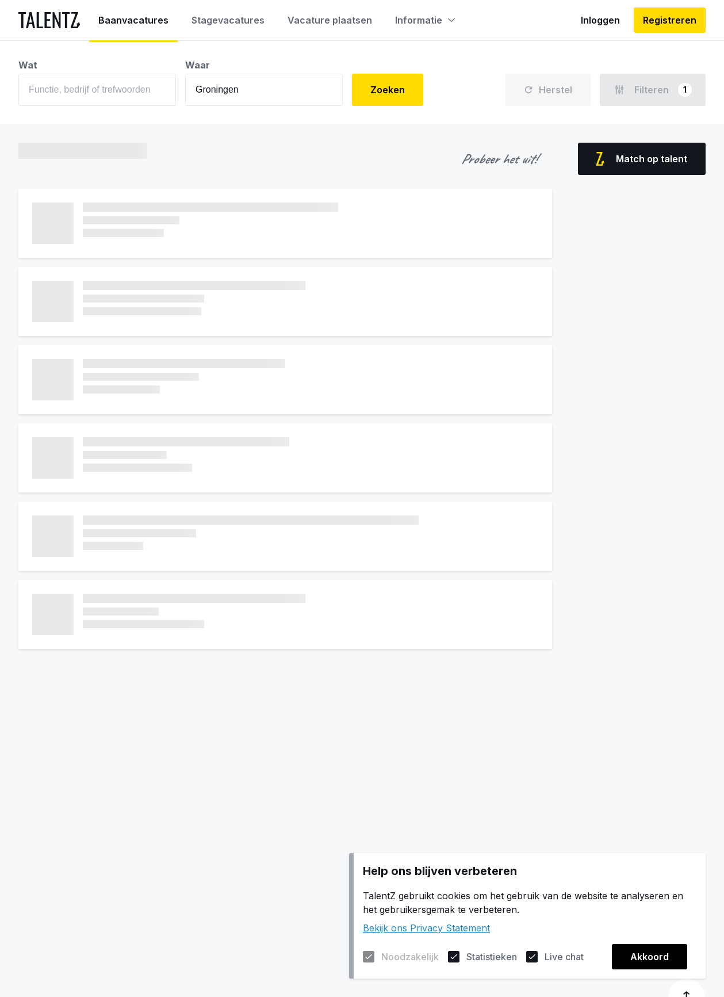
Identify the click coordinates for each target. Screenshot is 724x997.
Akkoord (649, 956)
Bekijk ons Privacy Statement (426, 928)
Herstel (548, 90)
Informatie (425, 20)
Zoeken (387, 90)
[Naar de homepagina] (49, 20)
